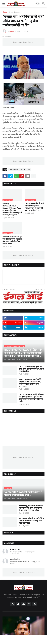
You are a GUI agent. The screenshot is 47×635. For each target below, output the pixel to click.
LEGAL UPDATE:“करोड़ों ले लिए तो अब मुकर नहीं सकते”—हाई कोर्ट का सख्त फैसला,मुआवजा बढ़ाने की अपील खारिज (31, 397)
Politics (22, 170)
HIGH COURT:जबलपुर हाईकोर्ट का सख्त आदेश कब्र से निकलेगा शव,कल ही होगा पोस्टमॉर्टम (31, 369)
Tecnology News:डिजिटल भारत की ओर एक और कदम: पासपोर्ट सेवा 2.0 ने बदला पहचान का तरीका (31, 508)
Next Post (39, 289)
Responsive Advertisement (23, 42)
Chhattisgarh (14, 12)
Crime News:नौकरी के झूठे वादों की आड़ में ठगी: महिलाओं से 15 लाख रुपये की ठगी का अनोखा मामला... (12, 240)
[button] (3, 4)
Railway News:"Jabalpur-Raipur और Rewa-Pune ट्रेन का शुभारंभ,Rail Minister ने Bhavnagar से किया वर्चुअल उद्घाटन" (12, 209)
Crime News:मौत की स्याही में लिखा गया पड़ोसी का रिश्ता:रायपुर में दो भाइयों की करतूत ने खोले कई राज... (34, 206)
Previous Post (9, 289)
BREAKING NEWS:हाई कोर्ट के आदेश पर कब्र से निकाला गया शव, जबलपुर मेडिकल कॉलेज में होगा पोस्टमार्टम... (30, 382)
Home (5, 12)
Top (28, 170)
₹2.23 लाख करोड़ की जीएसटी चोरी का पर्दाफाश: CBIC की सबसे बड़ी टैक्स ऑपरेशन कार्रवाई (31, 520)
